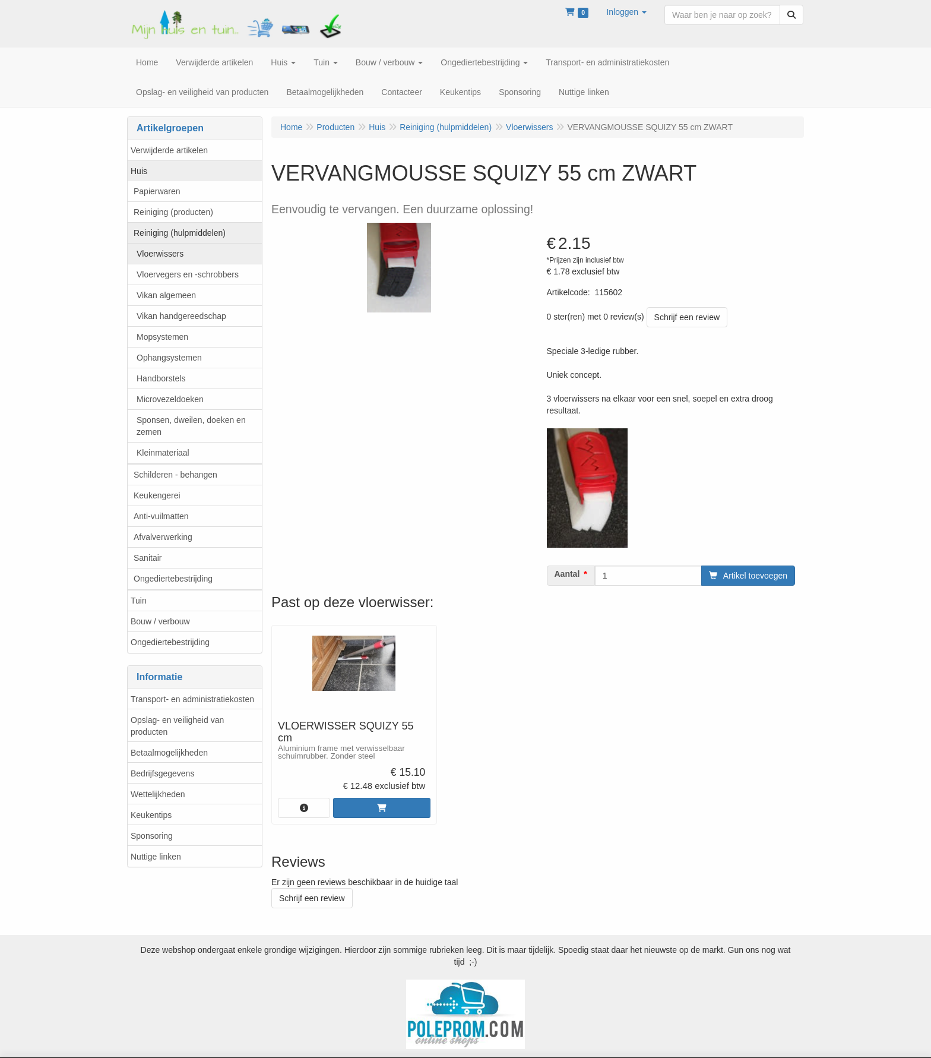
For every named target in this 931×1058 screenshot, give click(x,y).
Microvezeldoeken (170, 399)
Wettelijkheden (158, 794)
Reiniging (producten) (173, 212)
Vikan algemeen (166, 295)
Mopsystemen (162, 337)
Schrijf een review (687, 317)
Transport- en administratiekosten (192, 699)
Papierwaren (157, 191)
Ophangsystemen (169, 357)
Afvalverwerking (163, 537)
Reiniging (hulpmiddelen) (180, 233)
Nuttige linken (156, 856)
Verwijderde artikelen (169, 150)
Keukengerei (157, 495)
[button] (626, 12)
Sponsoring (152, 836)
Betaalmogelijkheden (169, 752)
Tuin (139, 600)
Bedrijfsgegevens (162, 773)
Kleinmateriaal (163, 452)
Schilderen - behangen (175, 474)
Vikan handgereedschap (181, 316)
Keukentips (151, 815)
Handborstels (161, 378)
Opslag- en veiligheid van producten (177, 726)
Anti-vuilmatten (161, 516)
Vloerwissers (160, 253)
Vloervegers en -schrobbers (188, 274)
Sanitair (148, 558)
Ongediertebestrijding (173, 578)
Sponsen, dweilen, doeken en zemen (191, 426)
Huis (139, 171)
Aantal (567, 574)
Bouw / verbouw (160, 621)
